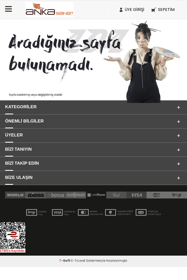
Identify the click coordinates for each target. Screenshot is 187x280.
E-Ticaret (78, 273)
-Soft (65, 273)
